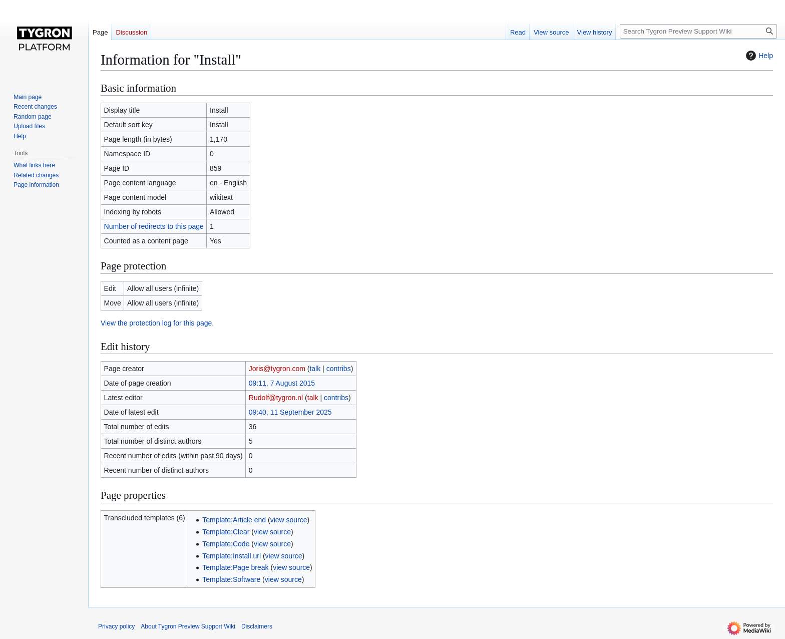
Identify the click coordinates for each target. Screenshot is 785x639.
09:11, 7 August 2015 (282, 383)
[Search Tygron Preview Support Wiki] (698, 31)
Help (758, 56)
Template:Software (231, 579)
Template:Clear (225, 532)
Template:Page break (235, 567)
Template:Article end (234, 520)
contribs (338, 369)
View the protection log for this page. (157, 323)
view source (288, 520)
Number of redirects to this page (154, 226)
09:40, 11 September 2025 (290, 412)
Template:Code (225, 544)
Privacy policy (116, 626)
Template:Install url (231, 556)
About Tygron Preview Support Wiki (188, 626)
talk (314, 369)
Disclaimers (256, 626)
